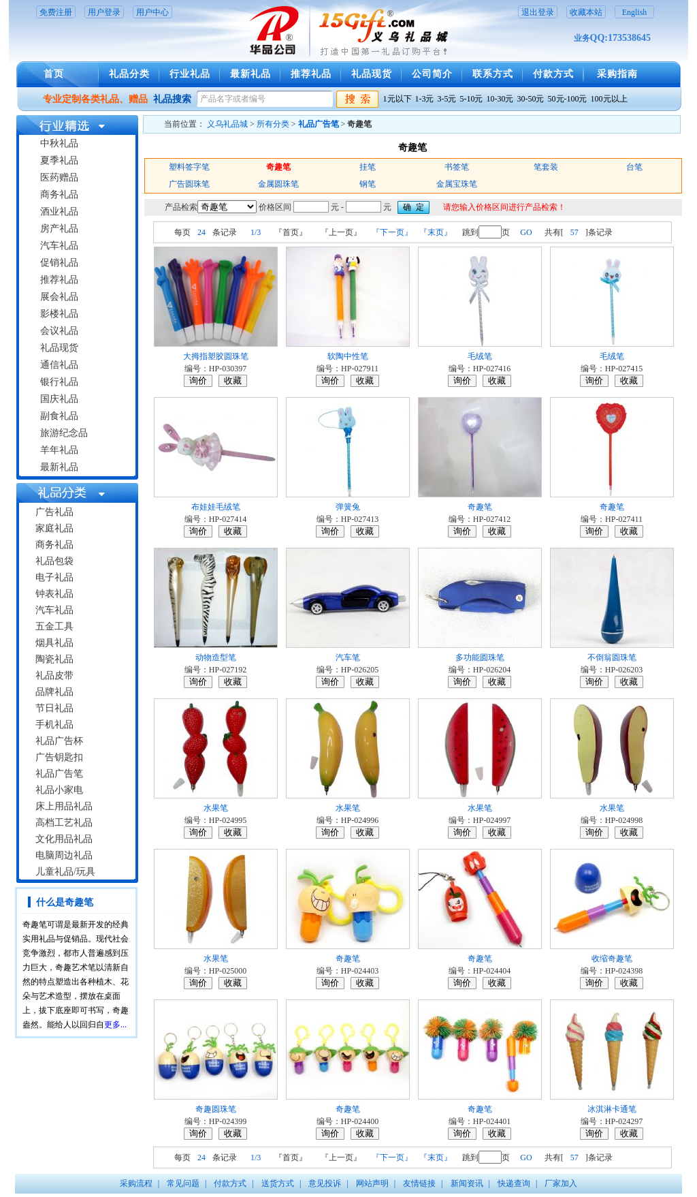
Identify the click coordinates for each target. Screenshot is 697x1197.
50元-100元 (567, 99)
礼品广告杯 (59, 741)
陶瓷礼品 (54, 659)
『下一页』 (392, 232)
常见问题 (183, 1183)
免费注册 (55, 12)
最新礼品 (250, 74)
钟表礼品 (54, 594)
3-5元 (447, 99)
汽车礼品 (59, 245)
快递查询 (514, 1183)
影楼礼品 (59, 314)
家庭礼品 (54, 528)
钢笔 (367, 184)
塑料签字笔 (189, 167)
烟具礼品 (54, 643)
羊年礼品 (59, 450)
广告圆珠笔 (189, 184)
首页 (54, 74)
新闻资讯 (467, 1183)
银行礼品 (59, 382)
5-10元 (471, 99)
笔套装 (546, 167)
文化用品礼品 (64, 839)
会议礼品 (59, 331)
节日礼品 (54, 708)
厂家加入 (561, 1183)
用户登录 (104, 12)
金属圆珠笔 (278, 184)
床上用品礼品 (64, 806)
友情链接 (419, 1183)
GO (526, 232)
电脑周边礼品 (64, 855)
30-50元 (531, 99)
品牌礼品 (54, 692)
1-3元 (424, 99)
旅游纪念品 (64, 433)
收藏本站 (586, 12)
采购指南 (617, 74)
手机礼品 (54, 724)
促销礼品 (59, 263)
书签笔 (456, 167)
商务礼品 (59, 194)
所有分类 (273, 124)
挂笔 (367, 167)
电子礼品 (54, 577)
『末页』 (435, 232)
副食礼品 (59, 416)
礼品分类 (129, 74)
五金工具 (54, 626)
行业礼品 (189, 74)
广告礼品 (54, 512)
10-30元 (500, 99)
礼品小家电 (59, 790)
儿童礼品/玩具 (65, 872)
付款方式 (553, 74)
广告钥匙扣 (59, 757)
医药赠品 (59, 177)
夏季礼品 (59, 160)
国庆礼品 (59, 399)
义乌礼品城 (227, 124)
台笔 (634, 167)
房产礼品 (59, 228)
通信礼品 (59, 365)
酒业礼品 (59, 211)
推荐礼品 (311, 74)
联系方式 (492, 74)
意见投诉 (324, 1183)
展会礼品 (59, 297)
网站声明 (372, 1183)
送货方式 (277, 1183)
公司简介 (432, 74)
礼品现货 (371, 74)
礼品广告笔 (59, 773)
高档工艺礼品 (64, 823)
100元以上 (609, 99)
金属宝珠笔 (456, 184)
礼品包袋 (54, 561)
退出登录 (537, 12)
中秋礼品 (59, 143)
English (634, 12)
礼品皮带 (54, 675)
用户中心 (152, 12)
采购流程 (136, 1183)
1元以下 (397, 99)
